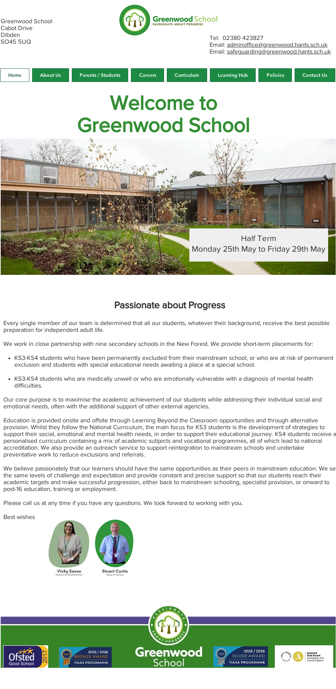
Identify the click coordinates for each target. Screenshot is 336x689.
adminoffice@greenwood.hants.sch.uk (277, 44)
